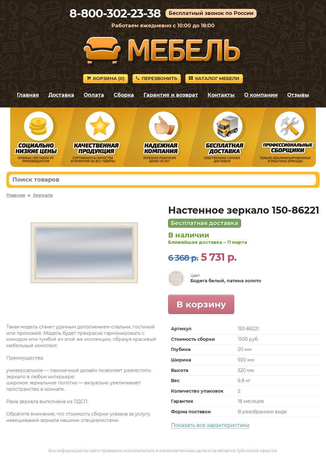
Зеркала (43, 195)
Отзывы (298, 95)
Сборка (124, 95)
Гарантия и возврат (171, 95)
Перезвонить (156, 78)
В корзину (201, 304)
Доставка (61, 95)
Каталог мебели (214, 78)
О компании (261, 95)
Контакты (221, 95)
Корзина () (105, 78)
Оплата (94, 95)
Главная (28, 95)
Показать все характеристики (210, 425)
